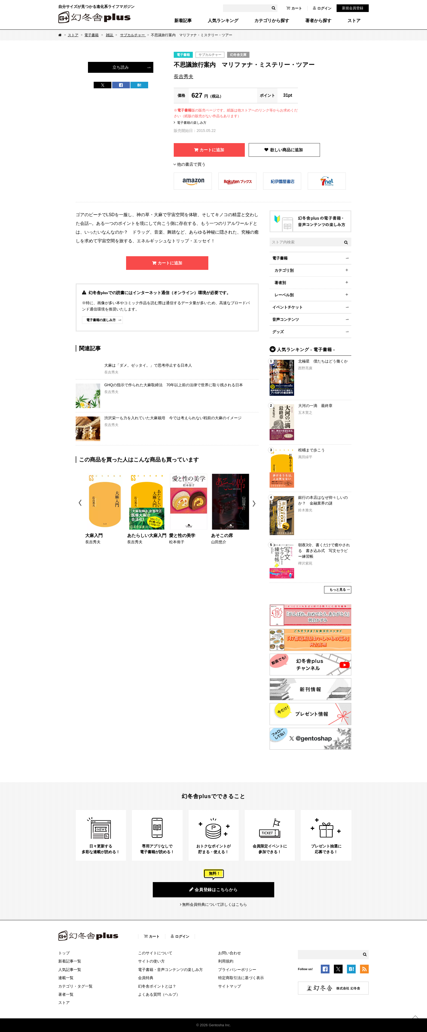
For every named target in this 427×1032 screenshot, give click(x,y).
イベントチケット (287, 307)
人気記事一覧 (69, 969)
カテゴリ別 (284, 270)
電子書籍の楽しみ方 (191, 123)
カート (294, 8)
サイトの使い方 (151, 961)
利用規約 (225, 961)
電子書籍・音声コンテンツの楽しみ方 (170, 969)
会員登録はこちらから (213, 889)
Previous (80, 503)
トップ (64, 953)
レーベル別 (284, 295)
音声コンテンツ (285, 319)
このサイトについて (155, 953)
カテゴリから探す (271, 21)
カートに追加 (212, 150)
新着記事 (183, 21)
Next (254, 503)
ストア (354, 21)
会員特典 (145, 978)
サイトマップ (229, 986)
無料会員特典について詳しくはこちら (214, 904)
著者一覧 (66, 994)
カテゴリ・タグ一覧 (75, 986)
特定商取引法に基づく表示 (241, 978)
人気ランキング (223, 21)
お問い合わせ (229, 953)
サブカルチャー (133, 35)
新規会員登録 (352, 8)
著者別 (280, 282)
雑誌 (110, 35)
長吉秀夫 (183, 76)
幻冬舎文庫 (238, 55)
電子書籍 (91, 35)
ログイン (322, 8)
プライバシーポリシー (237, 969)
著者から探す (318, 21)
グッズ (278, 332)
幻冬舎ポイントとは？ (157, 986)
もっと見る (338, 590)
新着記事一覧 (69, 961)
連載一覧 (66, 978)
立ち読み (120, 67)
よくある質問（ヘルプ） (159, 994)
